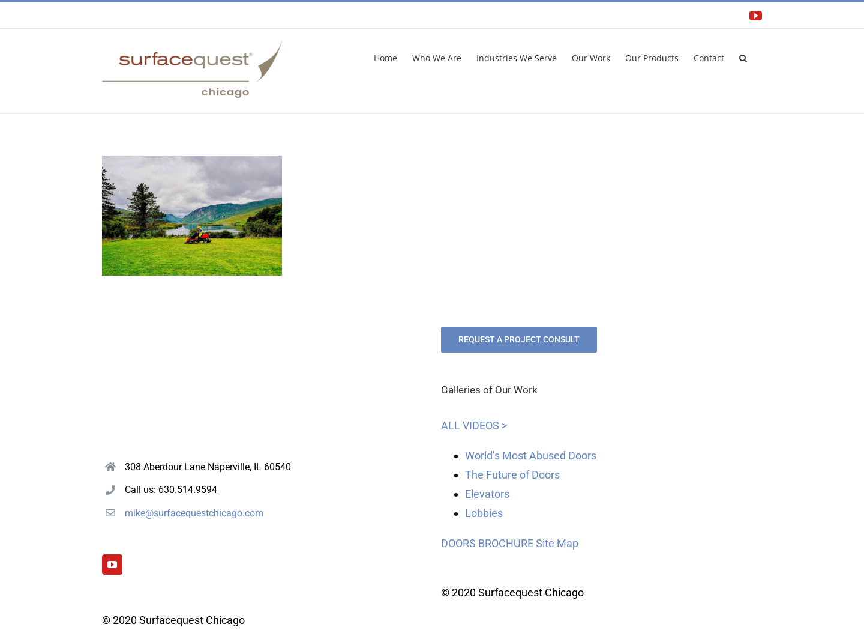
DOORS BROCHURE (487, 543)
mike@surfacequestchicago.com (194, 513)
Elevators (487, 494)
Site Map (557, 543)
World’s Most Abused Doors (530, 455)
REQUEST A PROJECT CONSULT (519, 339)
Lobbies (484, 513)
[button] (743, 57)
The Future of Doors (512, 474)
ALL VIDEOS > (474, 425)
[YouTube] (112, 564)
